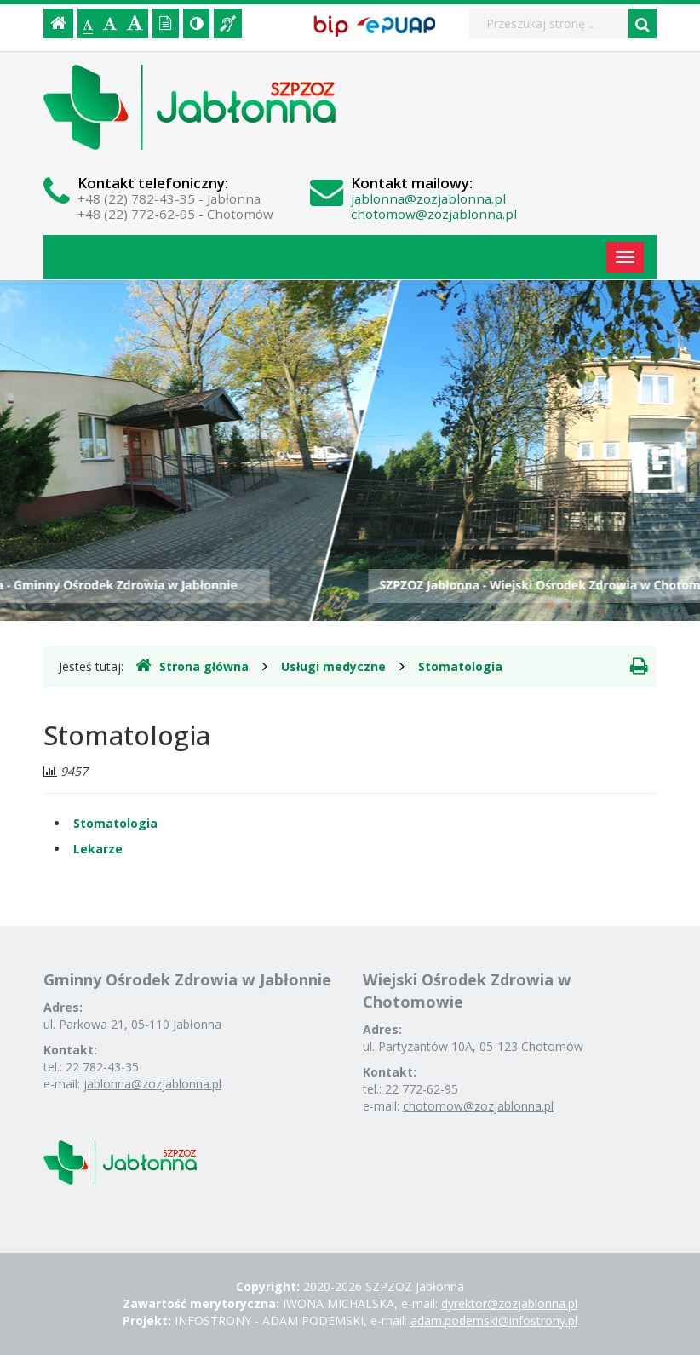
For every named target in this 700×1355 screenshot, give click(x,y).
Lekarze (98, 849)
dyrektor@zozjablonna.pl (509, 1303)
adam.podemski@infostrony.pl (493, 1320)
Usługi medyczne (333, 666)
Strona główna (192, 666)
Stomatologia (460, 666)
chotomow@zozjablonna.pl (434, 213)
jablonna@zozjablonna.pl (428, 198)
